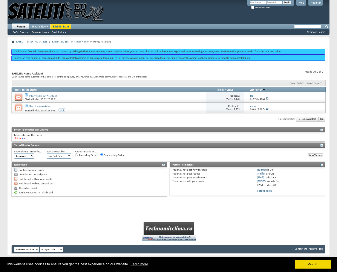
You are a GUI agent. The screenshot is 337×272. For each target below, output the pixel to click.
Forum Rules (264, 190)
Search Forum (313, 83)
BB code (262, 169)
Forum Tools (296, 83)
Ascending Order (86, 155)
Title (17, 89)
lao (38, 99)
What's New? (40, 26)
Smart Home (81, 41)
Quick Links (58, 32)
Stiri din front (61, 26)
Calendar (24, 32)
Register (316, 2)
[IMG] (260, 177)
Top (321, 119)
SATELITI (20, 41)
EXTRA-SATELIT (38, 41)
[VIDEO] (262, 181)
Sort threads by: (56, 151)
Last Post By (257, 89)
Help (301, 2)
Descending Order (112, 155)
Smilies (261, 173)
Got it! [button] (312, 264)
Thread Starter (29, 89)
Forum (21, 26)
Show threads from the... (28, 151)
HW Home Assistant (40, 106)
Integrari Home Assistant (43, 95)
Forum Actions (39, 32)
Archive (313, 248)
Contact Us (301, 248)
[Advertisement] (168, 44)
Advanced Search (315, 32)
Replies (220, 89)
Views (230, 89)
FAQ (15, 32)
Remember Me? (260, 7)
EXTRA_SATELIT (60, 41)
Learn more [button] (139, 264)
